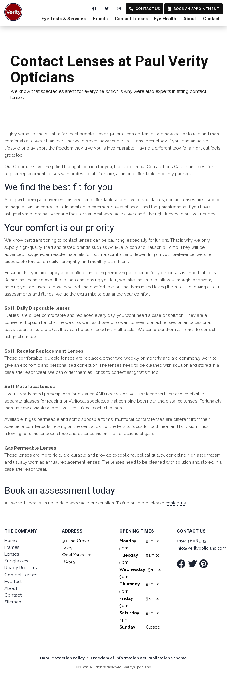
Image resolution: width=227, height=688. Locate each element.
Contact (211, 18)
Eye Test (13, 581)
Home (10, 540)
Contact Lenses (20, 574)
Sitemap (12, 602)
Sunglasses (16, 561)
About (189, 18)
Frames (11, 547)
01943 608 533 (191, 540)
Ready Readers (20, 567)
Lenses (11, 554)
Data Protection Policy (62, 658)
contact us (176, 502)
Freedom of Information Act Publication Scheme (139, 658)
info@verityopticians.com (201, 548)
